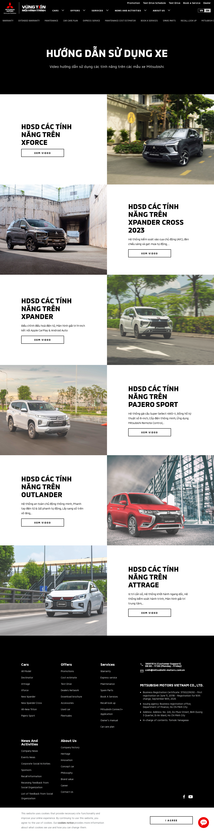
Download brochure (71, 696)
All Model (26, 671)
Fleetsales (66, 715)
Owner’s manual (109, 720)
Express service (91, 20)
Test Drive (66, 683)
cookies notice (66, 822)
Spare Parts (106, 690)
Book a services (149, 20)
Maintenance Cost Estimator (120, 20)
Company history (70, 747)
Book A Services (109, 696)
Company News (29, 750)
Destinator (27, 677)
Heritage (65, 753)
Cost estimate (69, 677)
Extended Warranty (29, 20)
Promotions (67, 671)
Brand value (67, 779)
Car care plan (70, 20)
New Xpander (28, 696)
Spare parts (169, 20)
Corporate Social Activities (35, 763)
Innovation (67, 759)
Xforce (25, 690)
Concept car (67, 766)
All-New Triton (29, 709)
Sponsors (26, 769)
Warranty (8, 20)
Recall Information (31, 776)
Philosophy (67, 772)
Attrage (25, 683)
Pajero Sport (28, 715)
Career (64, 785)
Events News (28, 757)
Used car (65, 709)
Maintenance (51, 20)
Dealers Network (70, 690)
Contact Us (67, 791)
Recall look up (188, 20)
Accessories (67, 702)
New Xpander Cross (31, 702)
